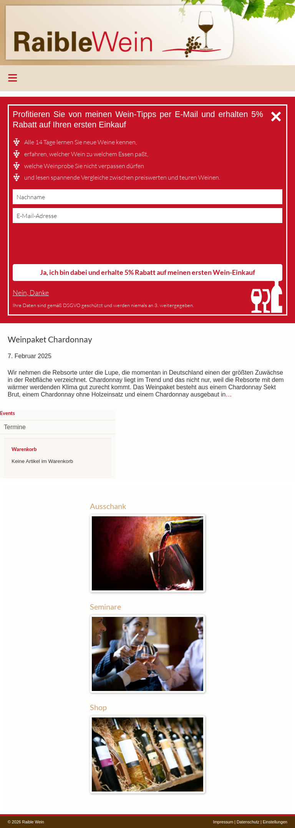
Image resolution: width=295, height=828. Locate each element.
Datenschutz (248, 822)
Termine (15, 427)
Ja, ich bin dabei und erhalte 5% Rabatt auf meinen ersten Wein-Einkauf (147, 272)
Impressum (223, 822)
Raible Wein (147, 32)
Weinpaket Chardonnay (50, 339)
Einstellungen (275, 822)
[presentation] (71, 245)
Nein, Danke (31, 293)
